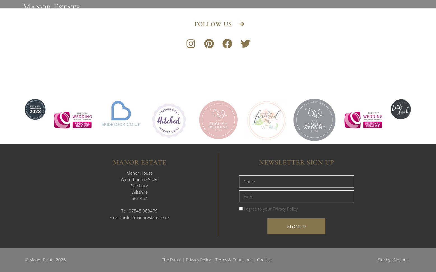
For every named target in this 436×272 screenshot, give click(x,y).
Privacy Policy (198, 259)
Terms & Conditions (234, 259)
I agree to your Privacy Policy (271, 209)
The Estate (171, 259)
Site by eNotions (393, 259)
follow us (214, 23)
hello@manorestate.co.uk (145, 217)
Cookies (264, 259)
